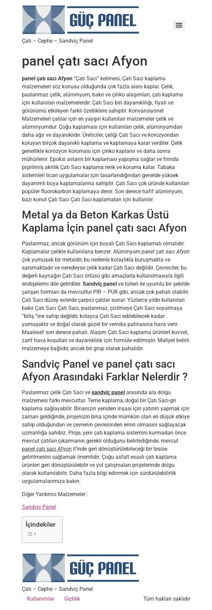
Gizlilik (72, 599)
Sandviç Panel (39, 507)
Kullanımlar (40, 599)
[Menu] (179, 25)
